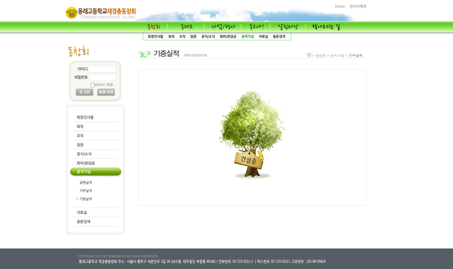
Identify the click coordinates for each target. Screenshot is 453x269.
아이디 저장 (104, 84)
